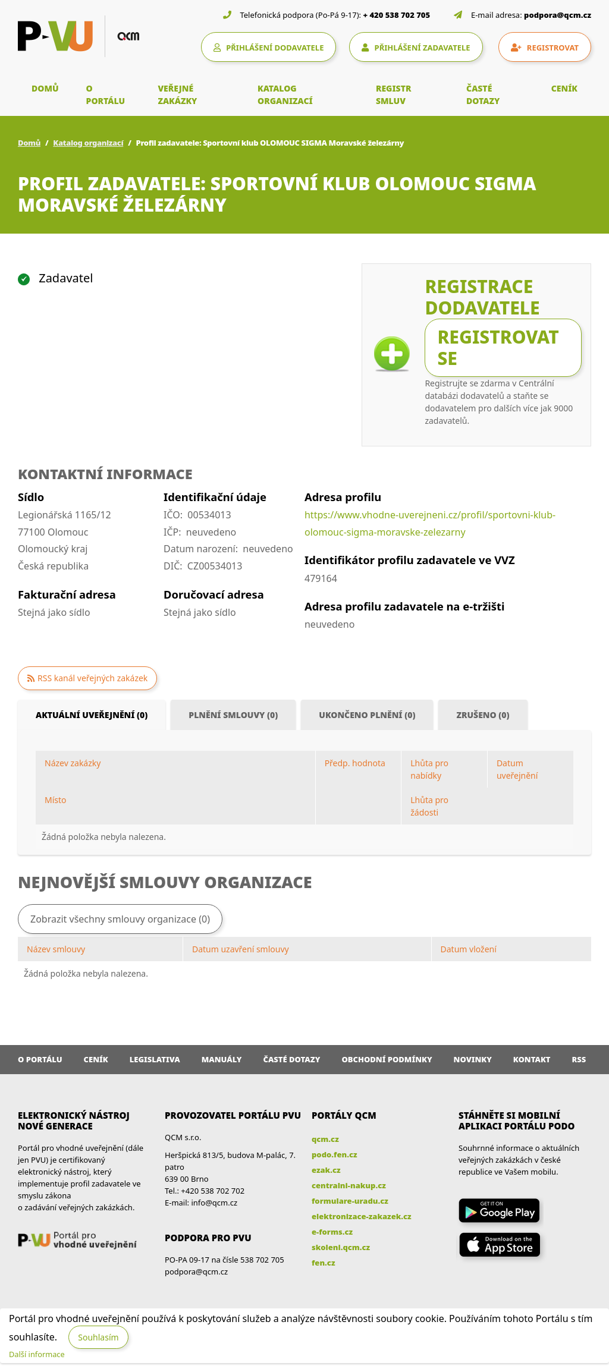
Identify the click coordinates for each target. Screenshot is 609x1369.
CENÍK (564, 88)
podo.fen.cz (334, 1154)
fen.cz (323, 1262)
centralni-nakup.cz (349, 1185)
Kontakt (532, 1059)
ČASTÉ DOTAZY (483, 94)
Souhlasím (98, 1337)
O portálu (40, 1059)
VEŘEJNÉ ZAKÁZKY (177, 94)
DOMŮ (45, 88)
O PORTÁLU (105, 94)
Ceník (96, 1059)
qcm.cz (325, 1139)
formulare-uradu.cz (350, 1200)
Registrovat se (497, 347)
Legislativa (155, 1059)
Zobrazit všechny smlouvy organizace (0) (120, 919)
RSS (579, 1059)
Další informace (37, 1354)
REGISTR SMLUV (394, 94)
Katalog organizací (88, 142)
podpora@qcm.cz (557, 15)
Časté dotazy (291, 1059)
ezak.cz (326, 1170)
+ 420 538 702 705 (397, 15)
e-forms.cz (332, 1231)
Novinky (473, 1059)
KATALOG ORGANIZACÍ (285, 94)
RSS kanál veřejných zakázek (92, 678)
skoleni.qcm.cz (341, 1247)
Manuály (222, 1059)
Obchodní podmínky (386, 1059)
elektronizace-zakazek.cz (362, 1216)
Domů (29, 142)
